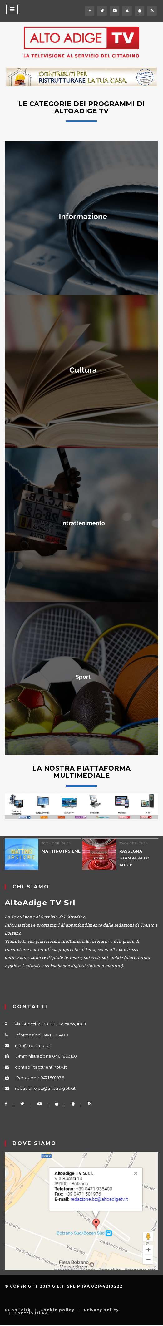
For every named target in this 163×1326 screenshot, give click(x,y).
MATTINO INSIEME (61, 851)
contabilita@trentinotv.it (41, 1066)
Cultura (83, 369)
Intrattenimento (83, 523)
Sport (83, 676)
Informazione (83, 216)
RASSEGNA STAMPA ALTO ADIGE (134, 858)
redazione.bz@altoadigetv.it (45, 1088)
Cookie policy (57, 1310)
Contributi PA (31, 1313)
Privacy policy (101, 1310)
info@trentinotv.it (33, 1045)
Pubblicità (18, 1310)
